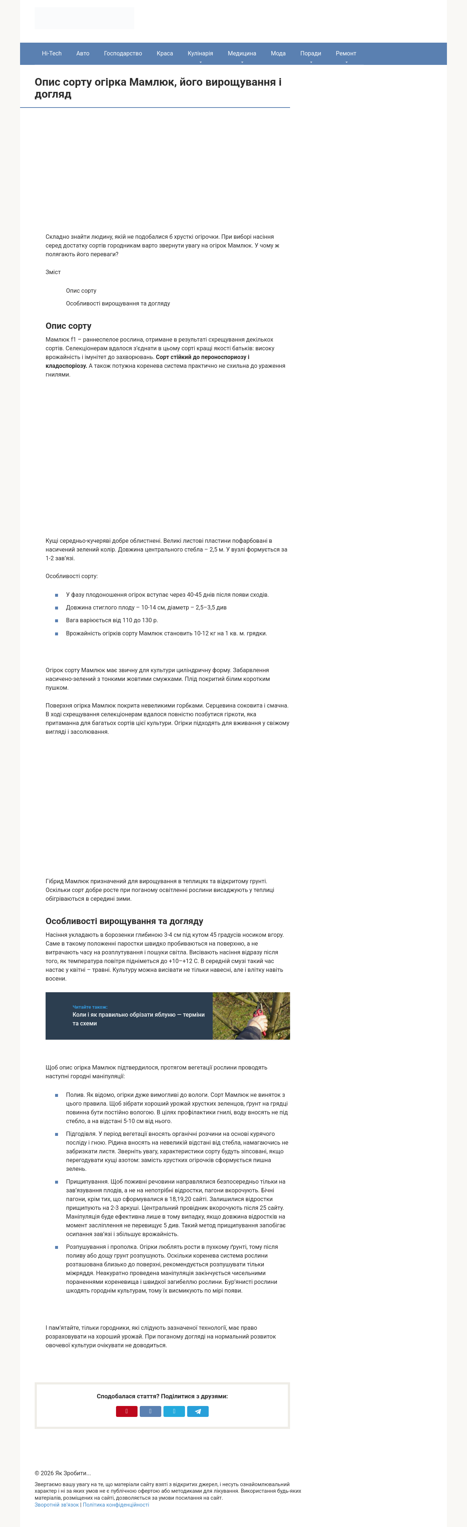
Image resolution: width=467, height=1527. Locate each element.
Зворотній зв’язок (57, 1505)
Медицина (242, 53)
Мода (278, 53)
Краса (165, 53)
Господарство (123, 53)
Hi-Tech (52, 53)
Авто (82, 53)
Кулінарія (200, 53)
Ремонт (346, 53)
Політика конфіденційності (116, 1505)
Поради (310, 53)
